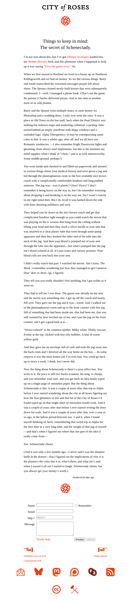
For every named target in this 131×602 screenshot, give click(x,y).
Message (29, 524)
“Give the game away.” (57, 66)
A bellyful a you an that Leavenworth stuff (35, 559)
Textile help (43, 542)
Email (31, 511)
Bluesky (37, 61)
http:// (31, 518)
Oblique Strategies (78, 56)
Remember (85, 505)
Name (31, 505)
